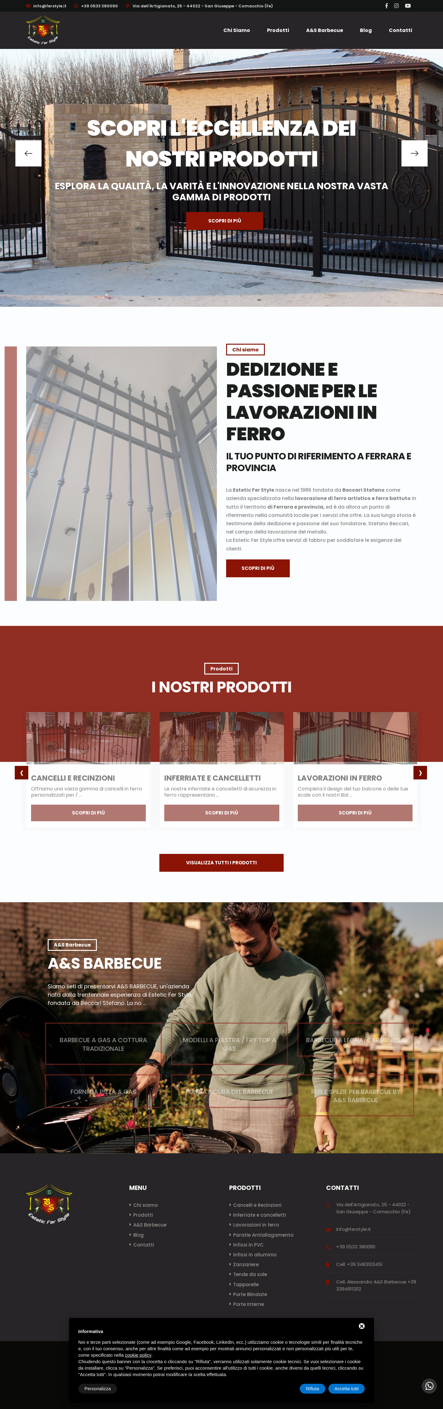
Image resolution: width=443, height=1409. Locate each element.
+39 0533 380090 (96, 6)
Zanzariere (246, 1264)
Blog (366, 30)
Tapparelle (246, 1284)
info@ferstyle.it (49, 6)
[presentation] (21, 772)
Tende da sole (250, 1274)
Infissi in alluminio (255, 1254)
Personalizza (98, 1388)
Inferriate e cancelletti (259, 1215)
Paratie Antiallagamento (263, 1235)
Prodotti (278, 30)
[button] (28, 153)
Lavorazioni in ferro (256, 1225)
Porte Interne (248, 1304)
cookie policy (138, 1355)
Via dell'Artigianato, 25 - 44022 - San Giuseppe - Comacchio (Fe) (199, 6)
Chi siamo (236, 30)
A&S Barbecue (324, 30)
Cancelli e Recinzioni (257, 1205)
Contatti (400, 30)
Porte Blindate (250, 1294)
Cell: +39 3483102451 (359, 1264)
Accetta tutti (346, 1388)
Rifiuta (312, 1388)
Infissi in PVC (248, 1245)
